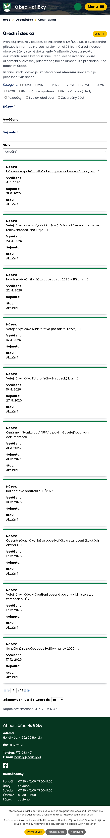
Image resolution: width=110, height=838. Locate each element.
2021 (41, 85)
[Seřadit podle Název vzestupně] (15, 105)
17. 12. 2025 (14, 556)
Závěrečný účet (72, 97)
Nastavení (77, 831)
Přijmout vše (34, 831)
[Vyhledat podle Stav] (55, 151)
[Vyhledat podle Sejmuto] (55, 138)
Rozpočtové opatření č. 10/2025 (33, 491)
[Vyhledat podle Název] (55, 112)
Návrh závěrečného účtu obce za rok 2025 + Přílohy (47, 279)
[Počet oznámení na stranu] (57, 699)
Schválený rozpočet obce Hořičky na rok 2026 (43, 648)
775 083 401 (24, 753)
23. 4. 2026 (14, 241)
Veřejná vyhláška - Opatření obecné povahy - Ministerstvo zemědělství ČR (49, 596)
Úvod (7, 20)
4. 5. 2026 (13, 182)
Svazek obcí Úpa (41, 97)
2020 (27, 85)
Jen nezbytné (56, 831)
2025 (100, 85)
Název (8, 106)
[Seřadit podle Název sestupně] (15, 107)
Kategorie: (10, 85)
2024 (85, 85)
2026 (11, 91)
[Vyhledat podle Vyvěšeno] (55, 125)
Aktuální (12, 204)
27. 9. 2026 (14, 400)
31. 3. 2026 (13, 448)
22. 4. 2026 (14, 290)
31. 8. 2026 (13, 193)
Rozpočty (15, 97)
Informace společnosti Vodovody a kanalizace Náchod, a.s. (53, 171)
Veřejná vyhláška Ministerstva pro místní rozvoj (44, 329)
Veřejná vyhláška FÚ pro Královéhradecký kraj (43, 378)
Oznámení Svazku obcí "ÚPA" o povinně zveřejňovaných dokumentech (47, 434)
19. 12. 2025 (14, 502)
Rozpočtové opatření (38, 91)
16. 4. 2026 (13, 340)
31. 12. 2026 (14, 459)
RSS (99, 34)
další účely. (87, 814)
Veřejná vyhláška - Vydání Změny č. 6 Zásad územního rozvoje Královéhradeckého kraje (52, 227)
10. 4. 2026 (13, 389)
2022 (55, 85)
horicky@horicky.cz (27, 757)
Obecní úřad (24, 20)
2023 (70, 85)
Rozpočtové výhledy (76, 91)
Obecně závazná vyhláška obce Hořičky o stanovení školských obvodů (52, 542)
